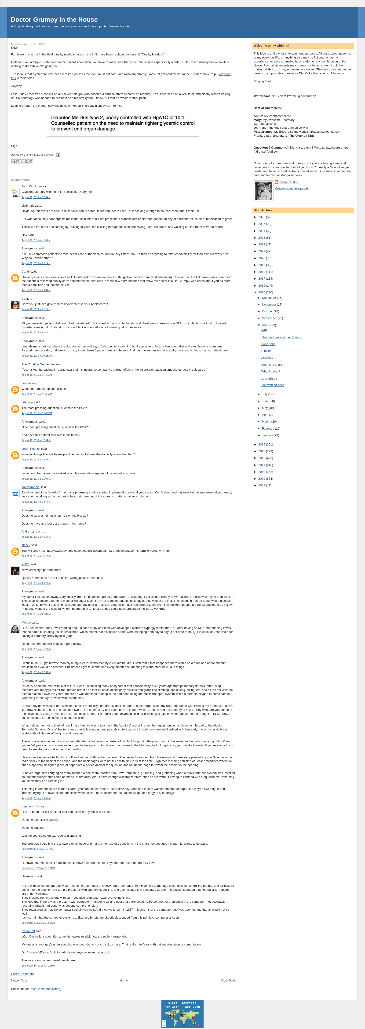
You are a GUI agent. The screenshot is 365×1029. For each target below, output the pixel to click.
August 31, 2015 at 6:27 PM (36, 583)
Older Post (228, 980)
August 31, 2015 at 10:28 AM (37, 355)
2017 (262, 278)
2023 (262, 237)
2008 (262, 485)
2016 (262, 285)
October (268, 311)
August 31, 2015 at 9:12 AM (36, 309)
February (268, 428)
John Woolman (32, 186)
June (266, 401)
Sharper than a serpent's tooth (281, 337)
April (265, 414)
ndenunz (27, 402)
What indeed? (270, 371)
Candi (25, 271)
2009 (262, 478)
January (268, 435)
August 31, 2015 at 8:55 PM (36, 672)
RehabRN (28, 931)
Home (124, 980)
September (270, 318)
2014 (262, 444)
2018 (262, 272)
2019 (262, 265)
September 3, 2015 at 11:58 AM (38, 923)
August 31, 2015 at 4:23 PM (36, 537)
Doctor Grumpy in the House (54, 19)
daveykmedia (31, 487)
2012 (262, 458)
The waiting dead (273, 385)
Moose (26, 622)
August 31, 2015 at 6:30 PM (36, 614)
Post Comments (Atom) (45, 989)
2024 (262, 231)
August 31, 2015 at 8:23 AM (36, 290)
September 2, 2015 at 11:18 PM (38, 868)
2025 (262, 224)
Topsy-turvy (269, 378)
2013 (262, 451)
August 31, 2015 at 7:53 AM (36, 197)
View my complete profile (291, 188)
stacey (26, 545)
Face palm (268, 344)
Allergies (267, 357)
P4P (14, 48)
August (267, 325)
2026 (262, 217)
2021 (262, 251)
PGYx (25, 564)
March (266, 421)
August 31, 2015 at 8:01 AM (36, 263)
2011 (262, 465)
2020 (262, 258)
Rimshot (267, 351)
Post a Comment (22, 974)
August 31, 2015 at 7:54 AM (36, 240)
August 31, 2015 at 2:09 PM (36, 479)
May (265, 408)
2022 (262, 244)
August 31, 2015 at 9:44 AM (36, 332)
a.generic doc (31, 806)
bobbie (26, 383)
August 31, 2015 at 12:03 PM (37, 413)
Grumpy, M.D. (289, 182)
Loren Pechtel (31, 448)
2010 (262, 472)
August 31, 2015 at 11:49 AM (37, 375)
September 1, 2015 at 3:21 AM (37, 849)
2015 (262, 292)
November (269, 304)
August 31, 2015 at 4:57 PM (36, 556)
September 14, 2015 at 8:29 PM (38, 965)
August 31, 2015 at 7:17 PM (36, 649)
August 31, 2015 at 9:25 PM (36, 798)
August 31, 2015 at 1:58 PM (36, 459)
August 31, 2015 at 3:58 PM (36, 501)
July (265, 394)
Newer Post (19, 980)
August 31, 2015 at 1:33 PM (36, 440)
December (269, 297)
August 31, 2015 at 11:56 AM (37, 394)
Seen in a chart (271, 364)
